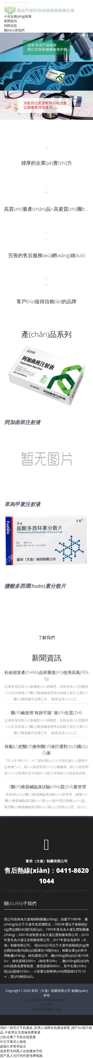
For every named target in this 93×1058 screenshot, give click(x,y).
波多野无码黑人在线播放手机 (21, 1051)
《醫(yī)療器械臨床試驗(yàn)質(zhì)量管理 (46, 786)
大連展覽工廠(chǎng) (46, 1009)
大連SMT (46, 1004)
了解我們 (46, 637)
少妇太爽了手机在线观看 (18, 1037)
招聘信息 (10, 25)
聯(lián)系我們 (14, 30)
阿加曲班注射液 (22, 421)
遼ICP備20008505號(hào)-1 (46, 1000)
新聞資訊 (10, 21)
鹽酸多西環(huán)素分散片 (35, 585)
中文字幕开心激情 (13, 1041)
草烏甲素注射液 (22, 503)
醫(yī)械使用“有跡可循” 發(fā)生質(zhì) (46, 712)
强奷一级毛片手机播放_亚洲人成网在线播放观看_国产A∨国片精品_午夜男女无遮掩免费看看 (46, 1029)
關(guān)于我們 (20, 903)
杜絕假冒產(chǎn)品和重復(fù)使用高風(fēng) (46, 676)
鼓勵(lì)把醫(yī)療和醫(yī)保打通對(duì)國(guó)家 (46, 750)
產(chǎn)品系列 (46, 334)
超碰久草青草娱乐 (13, 1046)
